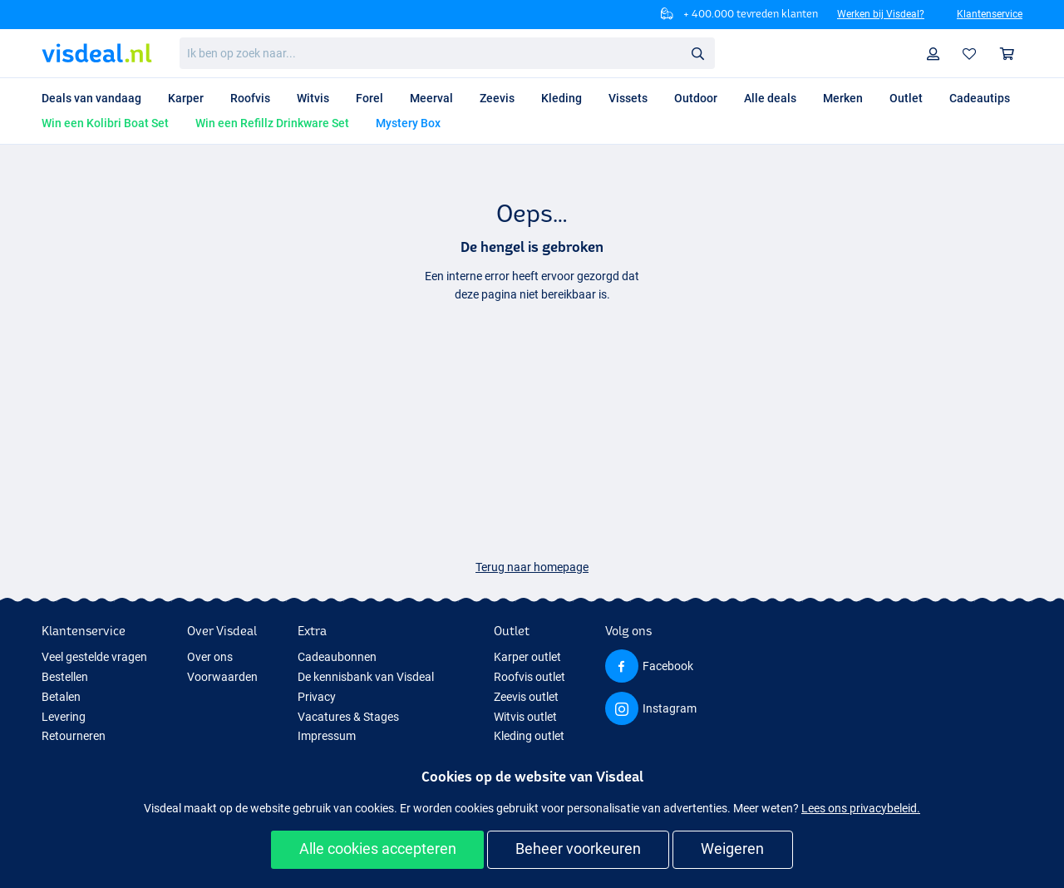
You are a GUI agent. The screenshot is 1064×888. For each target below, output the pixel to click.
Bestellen (65, 676)
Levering (64, 716)
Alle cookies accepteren (377, 848)
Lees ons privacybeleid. (860, 808)
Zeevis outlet (526, 696)
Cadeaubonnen (337, 657)
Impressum (327, 735)
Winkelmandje (1011, 54)
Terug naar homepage (532, 567)
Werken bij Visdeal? (880, 14)
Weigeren (732, 848)
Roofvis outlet (529, 676)
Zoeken (702, 54)
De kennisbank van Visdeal (366, 676)
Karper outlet (527, 657)
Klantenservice (989, 14)
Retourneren (74, 735)
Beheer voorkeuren (578, 848)
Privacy (317, 696)
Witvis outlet (525, 716)
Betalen (61, 696)
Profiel (937, 54)
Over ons (210, 657)
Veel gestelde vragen (94, 657)
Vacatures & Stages (348, 716)
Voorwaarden (222, 676)
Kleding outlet (529, 735)
